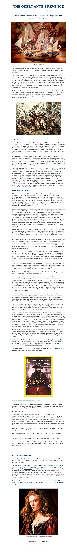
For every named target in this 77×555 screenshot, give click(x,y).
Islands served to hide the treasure (33, 345)
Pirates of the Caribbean (30, 458)
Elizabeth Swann (58, 348)
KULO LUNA (38, 15)
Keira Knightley (26, 460)
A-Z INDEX (37, 18)
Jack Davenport (23, 472)
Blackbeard (29, 85)
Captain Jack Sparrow (49, 465)
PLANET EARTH (57, 15)
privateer (37, 70)
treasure (57, 467)
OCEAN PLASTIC (47, 15)
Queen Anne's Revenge (53, 419)
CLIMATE (22, 15)
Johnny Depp (58, 465)
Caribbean (52, 163)
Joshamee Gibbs (28, 469)
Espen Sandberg (33, 482)
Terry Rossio (15, 484)
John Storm (29, 348)
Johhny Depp (47, 458)
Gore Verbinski (55, 481)
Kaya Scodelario (46, 474)
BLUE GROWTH (30, 15)
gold (15, 470)
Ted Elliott (59, 482)
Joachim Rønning (21, 482)
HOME (17, 15)
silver (19, 470)
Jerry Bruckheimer (38, 481)
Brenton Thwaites (26, 475)
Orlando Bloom (23, 467)
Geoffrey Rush (36, 460)
